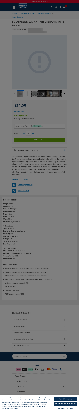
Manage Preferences (65, 408)
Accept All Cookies (65, 399)
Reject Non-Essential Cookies (65, 404)
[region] (39, 403)
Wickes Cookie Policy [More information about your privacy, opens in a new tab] (26, 408)
